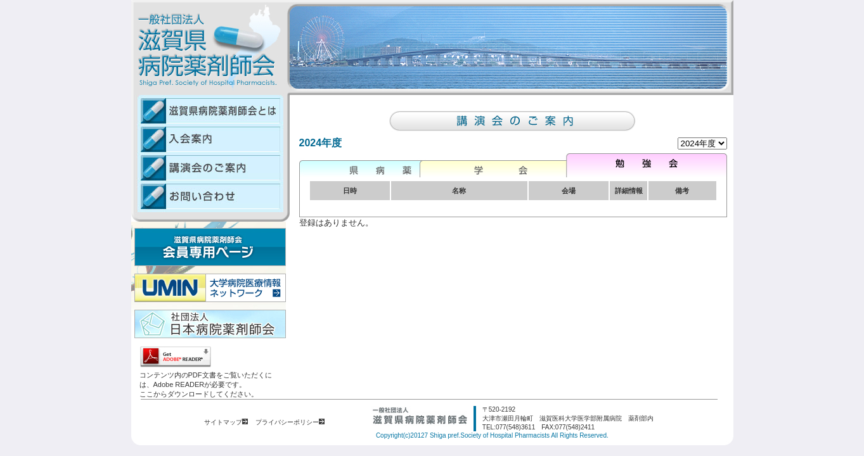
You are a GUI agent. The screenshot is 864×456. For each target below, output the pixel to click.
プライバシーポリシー (290, 422)
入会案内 (207, 139)
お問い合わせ (207, 197)
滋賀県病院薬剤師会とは (207, 110)
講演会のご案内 (207, 167)
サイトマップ (226, 422)
